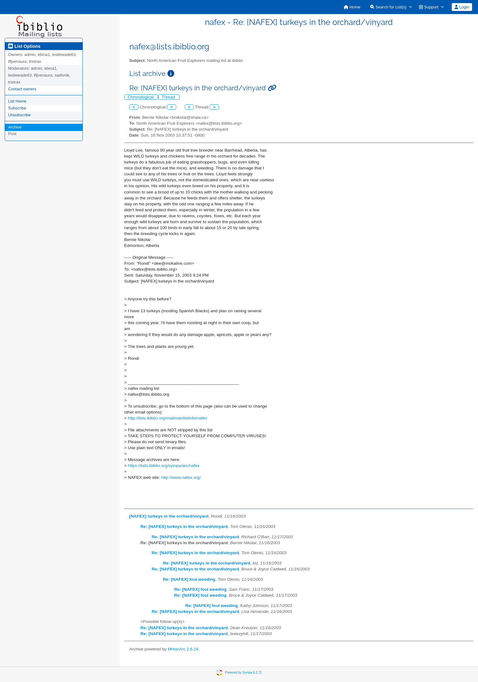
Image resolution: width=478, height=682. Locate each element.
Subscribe (17, 108)
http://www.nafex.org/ (181, 477)
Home (352, 7)
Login (462, 7)
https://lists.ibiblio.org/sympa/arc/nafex (164, 465)
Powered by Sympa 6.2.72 (243, 672)
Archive (15, 127)
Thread (169, 97)
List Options (24, 46)
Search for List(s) (388, 7)
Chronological (141, 97)
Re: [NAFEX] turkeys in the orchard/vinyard (184, 526)
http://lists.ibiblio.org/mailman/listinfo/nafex (167, 418)
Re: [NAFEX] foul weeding (189, 579)
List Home (17, 101)
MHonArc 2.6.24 (183, 649)
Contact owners (22, 89)
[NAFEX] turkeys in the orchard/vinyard (169, 516)
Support (428, 7)
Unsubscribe (19, 115)
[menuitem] (352, 7)
